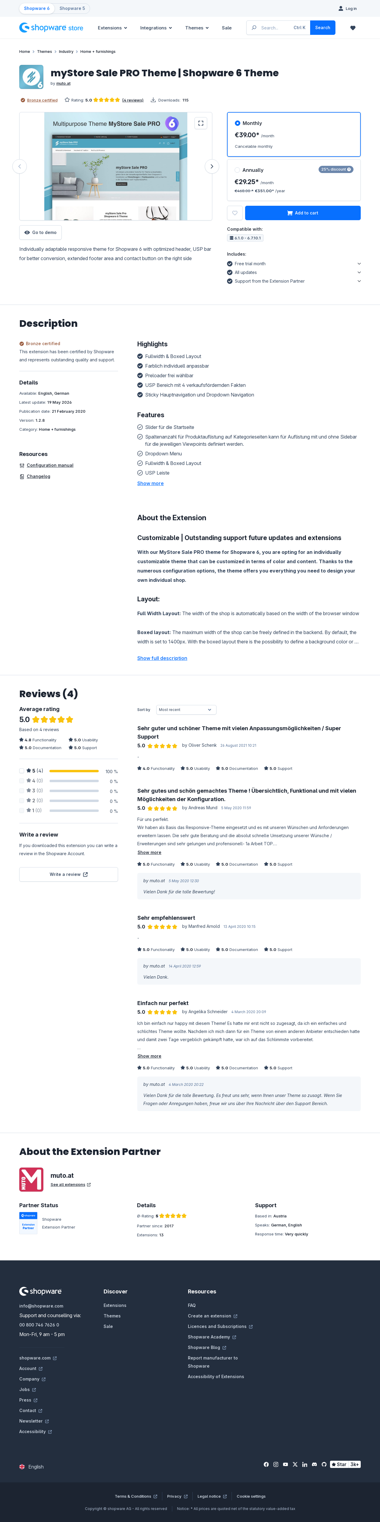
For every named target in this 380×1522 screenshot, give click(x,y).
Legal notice (212, 1496)
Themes (112, 1315)
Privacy (177, 1496)
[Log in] (348, 8)
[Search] (322, 27)
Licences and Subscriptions (220, 1326)
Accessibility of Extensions (216, 1376)
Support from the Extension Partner (266, 280)
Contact (30, 1410)
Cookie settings (251, 1496)
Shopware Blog (207, 1347)
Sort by (143, 709)
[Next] (212, 166)
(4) (34, 771)
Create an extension (212, 1316)
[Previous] (19, 166)
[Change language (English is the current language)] (31, 1467)
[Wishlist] (353, 27)
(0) (34, 781)
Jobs (27, 1389)
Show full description (162, 658)
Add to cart (302, 213)
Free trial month (246, 263)
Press (28, 1400)
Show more (149, 852)
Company (32, 1379)
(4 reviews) (133, 100)
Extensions (115, 1305)
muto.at (63, 83)
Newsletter (34, 1421)
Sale (108, 1326)
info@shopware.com (41, 1305)
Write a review (69, 874)
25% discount (336, 169)
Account (30, 1368)
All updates (242, 271)
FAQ (192, 1305)
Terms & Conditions (136, 1496)
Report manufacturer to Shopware (213, 1362)
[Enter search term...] (278, 27)
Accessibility (35, 1431)
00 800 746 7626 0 (39, 1324)
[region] (116, 166)
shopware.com (38, 1358)
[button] (150, 483)
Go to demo (40, 232)
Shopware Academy (212, 1337)
